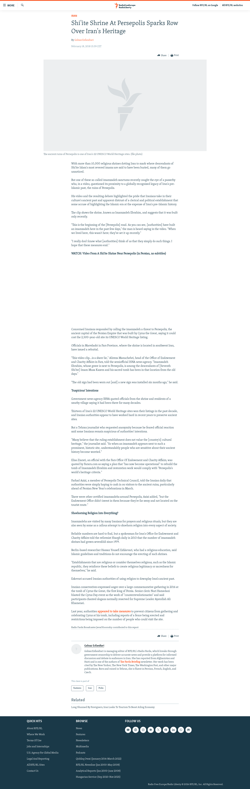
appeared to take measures (114, 611)
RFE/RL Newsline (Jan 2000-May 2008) (98, 765)
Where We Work (36, 734)
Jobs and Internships (38, 747)
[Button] (162, 55)
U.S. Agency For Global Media (43, 753)
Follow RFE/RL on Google (205, 5)
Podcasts (80, 753)
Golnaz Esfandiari (84, 40)
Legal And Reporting (38, 759)
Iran (74, 16)
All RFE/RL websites (232, 5)
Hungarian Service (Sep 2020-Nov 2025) (98, 777)
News (79, 728)
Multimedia (82, 747)
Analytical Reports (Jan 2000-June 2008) (98, 771)
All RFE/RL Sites (36, 765)
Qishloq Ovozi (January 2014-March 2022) (98, 759)
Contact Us (32, 771)
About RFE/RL (34, 728)
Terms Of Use (34, 740)
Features (80, 734)
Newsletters (82, 740)
